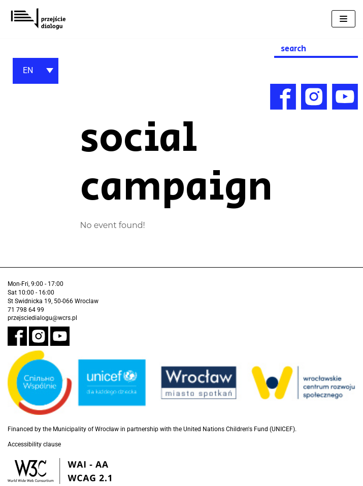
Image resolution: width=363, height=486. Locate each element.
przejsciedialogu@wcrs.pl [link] (42, 317)
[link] (38, 19)
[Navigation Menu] (343, 18)
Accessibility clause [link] (34, 444)
